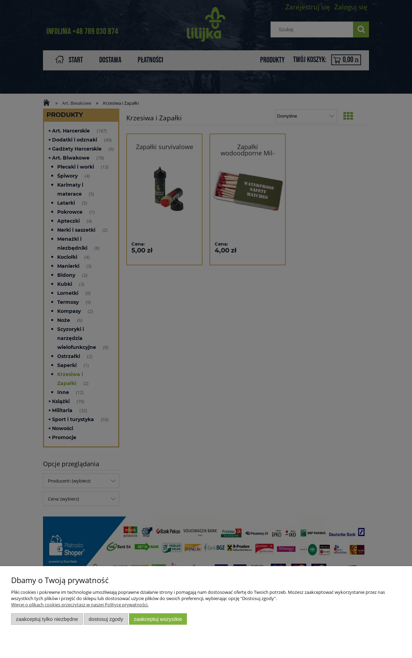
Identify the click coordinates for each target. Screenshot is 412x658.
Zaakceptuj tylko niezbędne (47, 619)
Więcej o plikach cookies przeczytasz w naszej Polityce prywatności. (79, 604)
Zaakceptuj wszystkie (158, 619)
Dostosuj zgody (105, 619)
